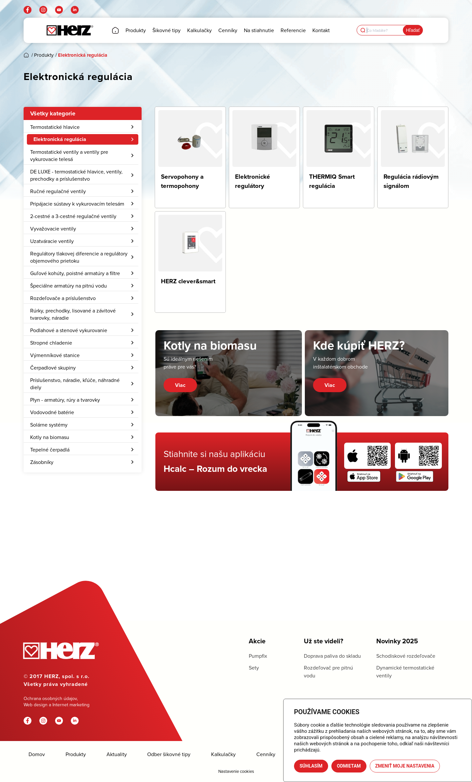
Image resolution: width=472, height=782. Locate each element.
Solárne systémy (82, 474)
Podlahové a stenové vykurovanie (82, 380)
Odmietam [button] (349, 766)
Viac (180, 385)
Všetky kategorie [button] (52, 113)
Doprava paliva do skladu (332, 655)
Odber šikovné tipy (168, 754)
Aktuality (117, 754)
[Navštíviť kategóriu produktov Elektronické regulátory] (264, 157)
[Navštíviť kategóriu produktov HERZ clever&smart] (190, 262)
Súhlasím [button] (311, 766)
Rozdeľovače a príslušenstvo (82, 347)
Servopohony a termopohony (66, 151)
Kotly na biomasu (82, 487)
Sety (254, 667)
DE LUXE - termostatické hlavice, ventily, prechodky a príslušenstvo (82, 225)
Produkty (76, 754)
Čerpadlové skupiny (82, 417)
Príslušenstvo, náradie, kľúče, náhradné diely (82, 433)
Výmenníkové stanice (82, 405)
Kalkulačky (223, 754)
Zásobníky (82, 511)
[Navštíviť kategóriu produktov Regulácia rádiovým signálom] (413, 157)
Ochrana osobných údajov (50, 698)
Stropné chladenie (82, 392)
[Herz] (69, 30)
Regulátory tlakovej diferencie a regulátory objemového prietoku (82, 307)
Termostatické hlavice (82, 126)
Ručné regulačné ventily (82, 241)
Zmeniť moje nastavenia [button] (405, 766)
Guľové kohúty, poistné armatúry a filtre (82, 323)
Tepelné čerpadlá (82, 499)
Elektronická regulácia (84, 139)
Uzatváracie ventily (82, 290)
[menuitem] (83, 314)
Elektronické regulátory (60, 164)
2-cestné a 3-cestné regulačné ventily (82, 266)
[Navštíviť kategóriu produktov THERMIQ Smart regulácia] (338, 157)
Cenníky (265, 754)
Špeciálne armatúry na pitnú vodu (82, 335)
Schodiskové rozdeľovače (405, 655)
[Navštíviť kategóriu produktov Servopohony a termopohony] (190, 157)
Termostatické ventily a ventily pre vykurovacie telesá (82, 205)
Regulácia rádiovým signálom (66, 176)
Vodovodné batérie (82, 462)
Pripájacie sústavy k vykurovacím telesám (82, 253)
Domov (37, 754)
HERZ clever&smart (55, 189)
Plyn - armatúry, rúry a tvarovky (82, 449)
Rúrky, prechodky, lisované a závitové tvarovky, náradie (82, 364)
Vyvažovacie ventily (82, 278)
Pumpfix (258, 655)
